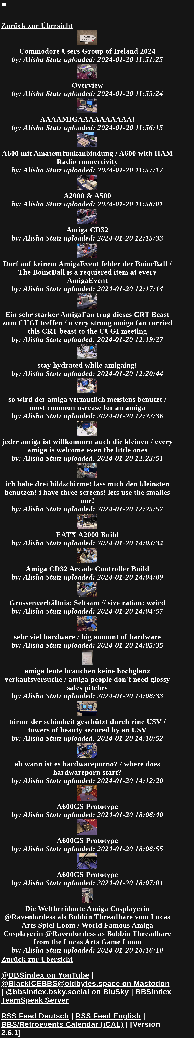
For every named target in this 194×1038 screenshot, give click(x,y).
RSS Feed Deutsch (35, 1016)
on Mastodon (85, 983)
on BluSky (67, 992)
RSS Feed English (108, 1016)
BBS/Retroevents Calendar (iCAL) (62, 1024)
